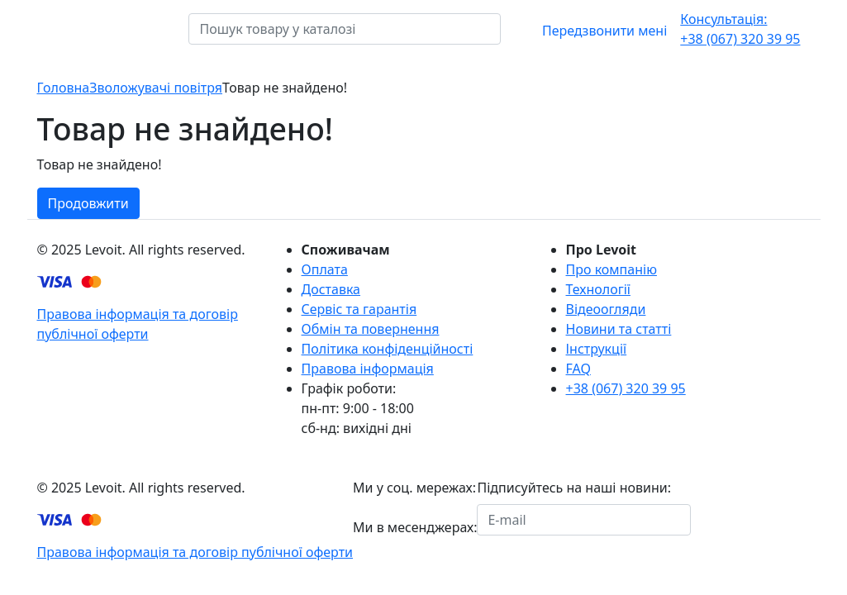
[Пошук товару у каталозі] (511, 29)
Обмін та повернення (371, 329)
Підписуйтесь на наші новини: (574, 487)
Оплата (325, 269)
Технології (598, 289)
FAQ (578, 368)
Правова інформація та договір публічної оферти (195, 552)
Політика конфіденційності (387, 349)
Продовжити (88, 203)
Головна (63, 88)
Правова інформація (368, 368)
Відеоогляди (606, 309)
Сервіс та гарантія (359, 309)
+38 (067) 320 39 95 (740, 28)
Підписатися (741, 520)
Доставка (331, 289)
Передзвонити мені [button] (604, 30)
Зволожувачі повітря (155, 88)
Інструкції (596, 349)
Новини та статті (619, 329)
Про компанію (611, 269)
